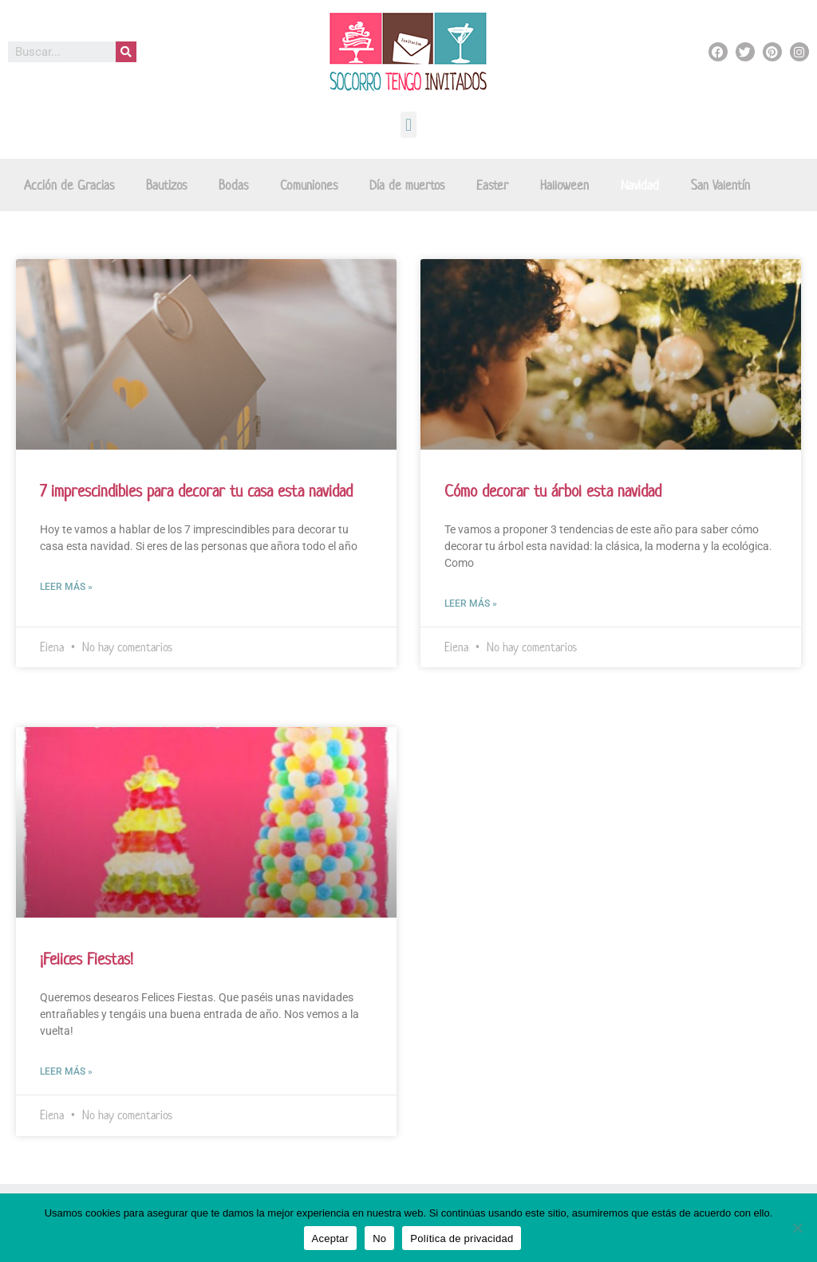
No (379, 1238)
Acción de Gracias (69, 185)
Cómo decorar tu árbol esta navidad (552, 491)
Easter (492, 185)
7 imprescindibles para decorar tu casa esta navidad (196, 491)
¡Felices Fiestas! (86, 959)
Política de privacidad (461, 1238)
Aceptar (330, 1238)
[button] (408, 125)
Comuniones (308, 185)
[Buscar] (126, 51)
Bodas (233, 185)
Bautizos (166, 185)
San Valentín (720, 185)
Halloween (564, 185)
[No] (797, 1228)
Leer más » (66, 586)
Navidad (640, 185)
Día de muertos (406, 185)
